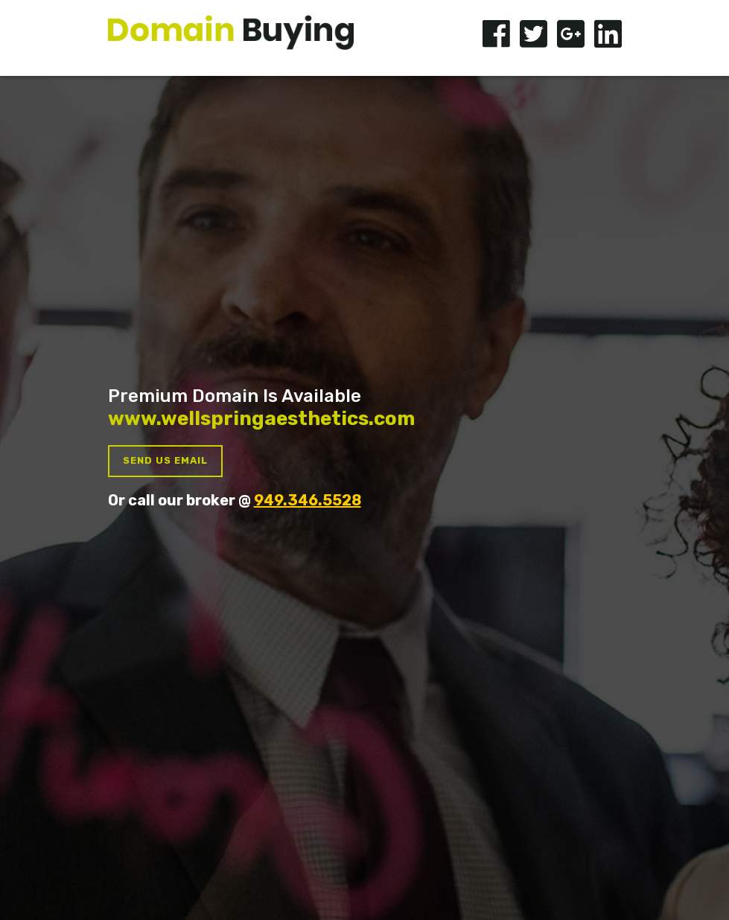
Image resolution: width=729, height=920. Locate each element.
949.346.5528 (307, 500)
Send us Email (165, 460)
